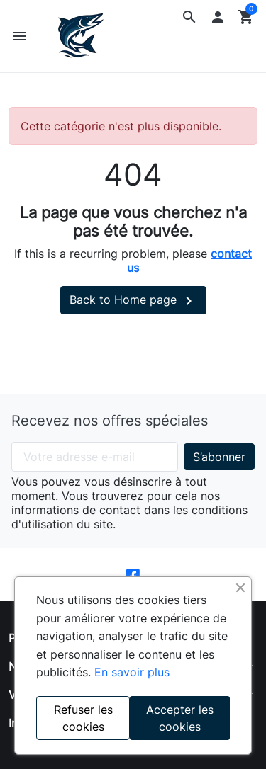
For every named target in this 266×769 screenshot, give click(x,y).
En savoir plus (132, 672)
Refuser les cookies (83, 718)
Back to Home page (133, 300)
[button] (189, 17)
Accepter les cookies (180, 718)
